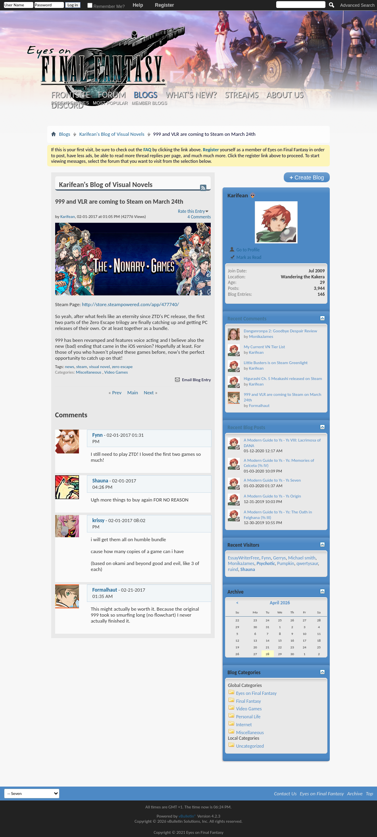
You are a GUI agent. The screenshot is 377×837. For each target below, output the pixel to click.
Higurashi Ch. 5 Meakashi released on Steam (283, 378)
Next (149, 392)
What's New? (191, 95)
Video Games (116, 372)
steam (81, 366)
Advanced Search (357, 5)
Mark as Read (245, 257)
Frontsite (70, 95)
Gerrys (279, 558)
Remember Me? (106, 6)
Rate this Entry (191, 211)
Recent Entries (70, 102)
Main (132, 392)
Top (369, 793)
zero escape (122, 366)
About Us (284, 95)
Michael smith (301, 558)
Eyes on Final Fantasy (256, 693)
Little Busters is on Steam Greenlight (276, 362)
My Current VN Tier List (264, 346)
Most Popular (110, 102)
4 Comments (199, 217)
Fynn (97, 435)
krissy (98, 520)
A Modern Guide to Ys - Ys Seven (272, 480)
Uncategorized (250, 746)
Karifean (237, 195)
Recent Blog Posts (246, 427)
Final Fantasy (248, 701)
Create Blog (307, 177)
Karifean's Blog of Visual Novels (111, 134)
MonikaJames (261, 336)
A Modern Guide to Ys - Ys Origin (272, 496)
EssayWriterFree (243, 558)
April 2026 (280, 603)
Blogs (145, 94)
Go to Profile (244, 250)
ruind (233, 569)
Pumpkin (285, 563)
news (69, 366)
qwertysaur (307, 563)
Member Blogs (149, 102)
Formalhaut (104, 590)
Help (138, 5)
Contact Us (285, 793)
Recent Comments (246, 319)
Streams (241, 95)
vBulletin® (187, 816)
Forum (111, 95)
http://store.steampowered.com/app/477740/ (130, 304)
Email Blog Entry (192, 379)
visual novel (99, 366)
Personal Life (248, 716)
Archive (355, 793)
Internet (244, 724)
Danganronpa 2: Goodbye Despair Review (280, 331)
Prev (116, 392)
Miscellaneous (88, 372)
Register (164, 5)
